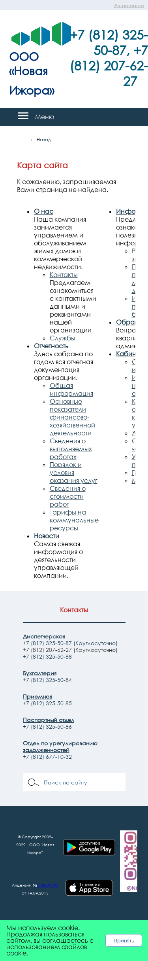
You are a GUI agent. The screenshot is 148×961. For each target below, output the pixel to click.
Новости (46, 536)
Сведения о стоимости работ (68, 496)
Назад (44, 139)
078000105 (47, 885)
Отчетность (51, 346)
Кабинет (129, 354)
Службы (62, 338)
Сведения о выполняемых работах (71, 449)
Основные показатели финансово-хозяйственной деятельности (72, 417)
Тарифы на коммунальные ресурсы (74, 520)
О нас (43, 211)
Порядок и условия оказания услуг (73, 472)
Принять (124, 940)
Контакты (64, 275)
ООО (24, 56)
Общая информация (71, 389)
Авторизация (129, 5)
